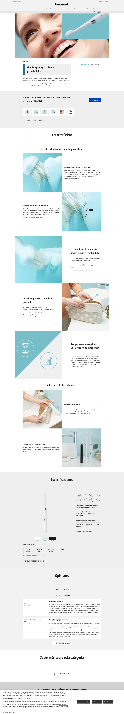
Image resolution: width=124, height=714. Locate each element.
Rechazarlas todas (96, 701)
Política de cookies (63, 706)
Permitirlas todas (108, 701)
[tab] (38, 539)
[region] (62, 702)
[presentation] (38, 539)
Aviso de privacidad (11, 707)
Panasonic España (17, 1)
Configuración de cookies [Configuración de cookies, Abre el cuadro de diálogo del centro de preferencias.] (83, 701)
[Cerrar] (121, 702)
